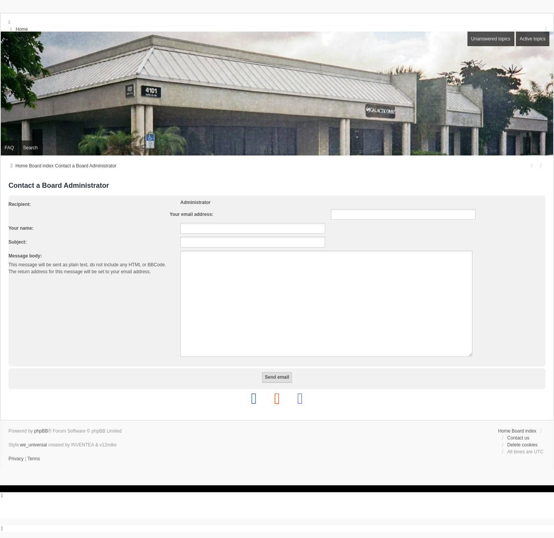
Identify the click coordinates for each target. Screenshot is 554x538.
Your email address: (192, 214)
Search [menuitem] (30, 147)
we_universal (33, 445)
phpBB (41, 431)
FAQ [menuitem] (9, 147)
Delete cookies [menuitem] (522, 445)
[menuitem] (18, 29)
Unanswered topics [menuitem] (491, 39)
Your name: (20, 228)
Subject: (17, 242)
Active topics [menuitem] (533, 39)
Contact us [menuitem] (518, 438)
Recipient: (19, 204)
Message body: (25, 256)
